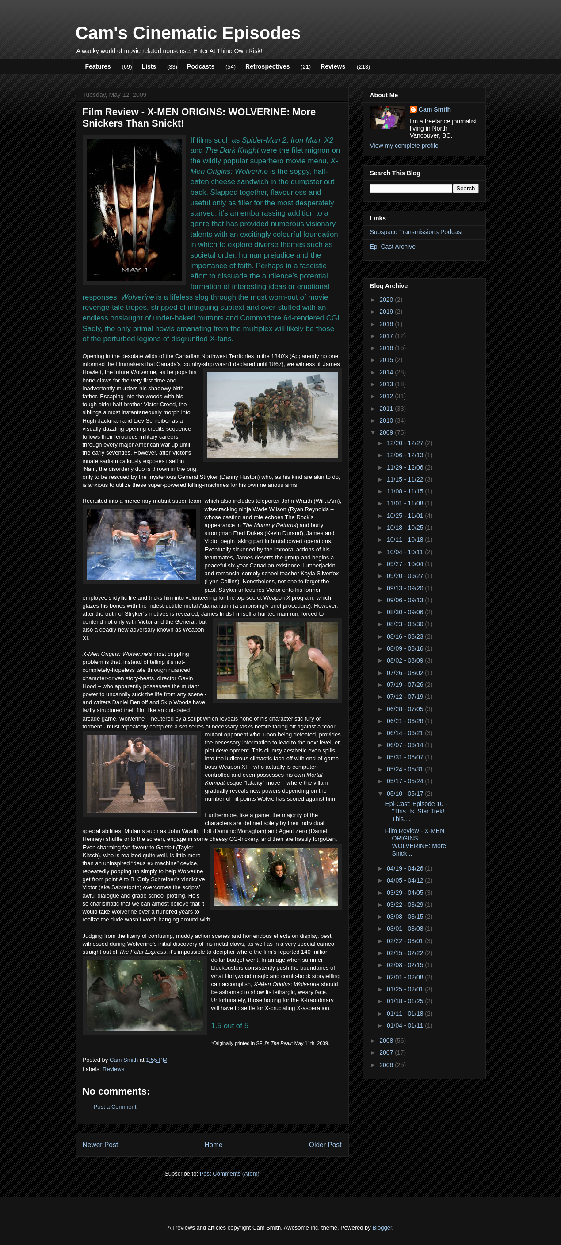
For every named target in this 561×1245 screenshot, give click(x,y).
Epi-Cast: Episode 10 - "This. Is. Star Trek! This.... (416, 811)
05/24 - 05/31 (406, 769)
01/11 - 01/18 (406, 1013)
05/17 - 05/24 (406, 781)
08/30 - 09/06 (406, 612)
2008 (387, 1040)
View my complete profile (404, 145)
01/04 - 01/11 (406, 1025)
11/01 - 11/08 (406, 503)
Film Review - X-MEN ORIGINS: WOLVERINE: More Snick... (415, 841)
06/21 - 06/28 (406, 721)
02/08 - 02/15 (406, 964)
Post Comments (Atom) (230, 1173)
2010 (387, 420)
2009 (387, 432)
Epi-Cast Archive (393, 246)
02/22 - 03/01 (406, 940)
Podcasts (200, 66)
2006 (387, 1064)
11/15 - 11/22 (406, 479)
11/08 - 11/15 (406, 491)
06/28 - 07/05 (406, 709)
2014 (387, 372)
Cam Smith (435, 109)
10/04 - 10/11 (406, 551)
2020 (387, 299)
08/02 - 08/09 (406, 660)
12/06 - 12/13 (406, 455)
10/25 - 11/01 (406, 515)
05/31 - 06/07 (406, 757)
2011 (387, 408)
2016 (387, 347)
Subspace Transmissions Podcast (416, 231)
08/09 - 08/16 (406, 648)
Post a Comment (115, 1106)
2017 (387, 335)
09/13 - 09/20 (406, 588)
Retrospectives (267, 66)
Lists (149, 66)
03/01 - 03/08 (406, 928)
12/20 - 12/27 (406, 443)
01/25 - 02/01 (406, 989)
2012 (387, 396)
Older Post (325, 1145)
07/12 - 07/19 (406, 696)
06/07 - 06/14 (406, 744)
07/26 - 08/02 (406, 672)
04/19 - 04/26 (406, 868)
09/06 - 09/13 (406, 600)
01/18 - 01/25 (406, 1001)
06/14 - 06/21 (406, 732)
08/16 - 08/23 (406, 636)
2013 (387, 384)
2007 (387, 1052)
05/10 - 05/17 (406, 793)
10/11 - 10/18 (406, 539)
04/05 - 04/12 (406, 880)
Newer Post (100, 1145)
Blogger (382, 1227)
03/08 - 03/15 (406, 916)
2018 (387, 324)
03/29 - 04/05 (406, 892)
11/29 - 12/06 (406, 467)
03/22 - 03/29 (406, 904)
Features (98, 66)
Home (213, 1145)
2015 (387, 359)
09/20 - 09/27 (406, 575)
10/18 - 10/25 (406, 527)
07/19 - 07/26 (406, 684)
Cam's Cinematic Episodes (188, 32)
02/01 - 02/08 (406, 977)
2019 (387, 311)
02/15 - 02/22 (406, 952)
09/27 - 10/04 (406, 563)
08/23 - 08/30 (406, 624)
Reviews (333, 66)
